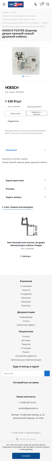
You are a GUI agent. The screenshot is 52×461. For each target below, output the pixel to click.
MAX (32, 389)
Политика (26, 305)
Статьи (26, 321)
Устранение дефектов (26, 355)
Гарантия (26, 344)
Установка (26, 348)
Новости (26, 290)
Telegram (18, 389)
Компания (26, 281)
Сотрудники (26, 293)
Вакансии (26, 297)
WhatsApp (25, 389)
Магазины (26, 301)
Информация (26, 317)
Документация (26, 312)
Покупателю (26, 331)
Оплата (26, 336)
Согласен (26, 455)
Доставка (25, 340)
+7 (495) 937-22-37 (27, 402)
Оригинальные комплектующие (26, 359)
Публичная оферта (26, 324)
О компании (26, 286)
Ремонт (26, 352)
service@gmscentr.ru (28, 408)
